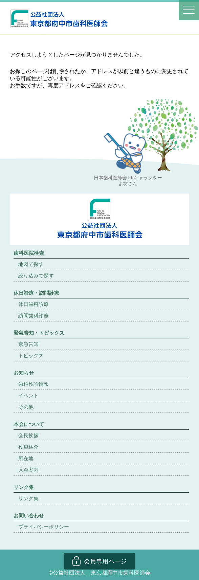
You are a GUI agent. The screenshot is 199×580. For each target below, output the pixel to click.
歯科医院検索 (29, 253)
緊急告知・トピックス (39, 333)
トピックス (31, 355)
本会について (29, 424)
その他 (26, 407)
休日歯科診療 (33, 304)
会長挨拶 (28, 435)
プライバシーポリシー (43, 527)
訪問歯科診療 (33, 315)
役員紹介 (28, 447)
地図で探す (31, 264)
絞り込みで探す (36, 275)
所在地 (26, 458)
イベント (28, 395)
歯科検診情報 (33, 384)
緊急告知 (28, 344)
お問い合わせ (29, 515)
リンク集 (28, 498)
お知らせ (24, 373)
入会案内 (28, 470)
